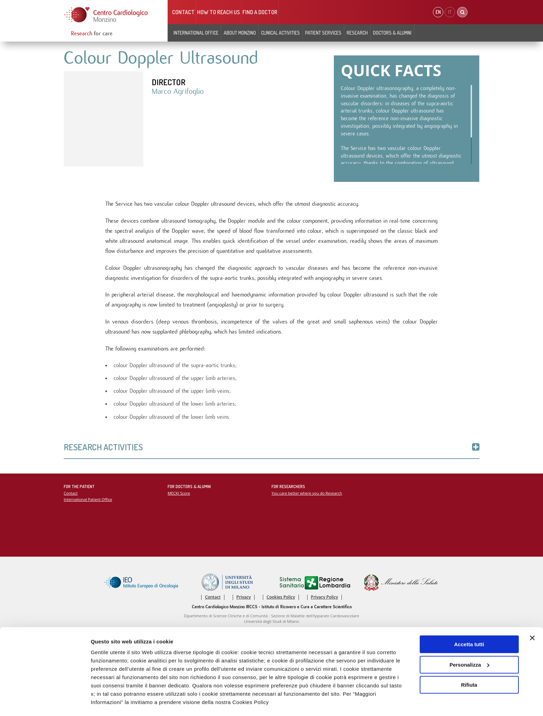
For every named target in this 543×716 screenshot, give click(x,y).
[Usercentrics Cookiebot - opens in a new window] (45, 702)
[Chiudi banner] (532, 619)
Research (357, 33)
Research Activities (271, 448)
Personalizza (469, 645)
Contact (183, 12)
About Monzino (240, 33)
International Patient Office (88, 500)
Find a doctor (259, 12)
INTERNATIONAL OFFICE (196, 33)
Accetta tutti (469, 625)
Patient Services (323, 33)
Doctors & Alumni (392, 33)
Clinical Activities (280, 33)
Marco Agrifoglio (178, 92)
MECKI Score (179, 494)
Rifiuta (469, 666)
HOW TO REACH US (218, 12)
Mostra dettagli (109, 702)
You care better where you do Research (307, 494)
